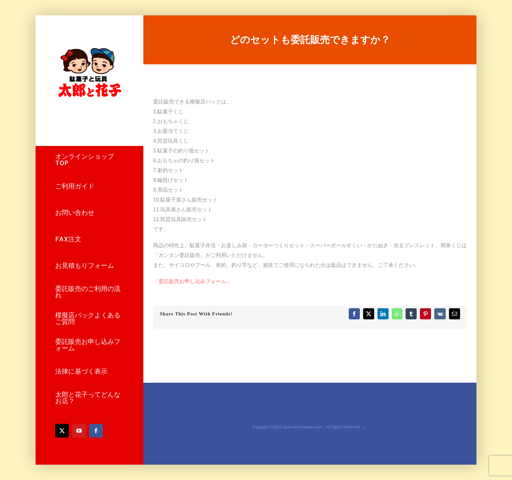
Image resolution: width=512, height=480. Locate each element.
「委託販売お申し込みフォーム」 (192, 281)
